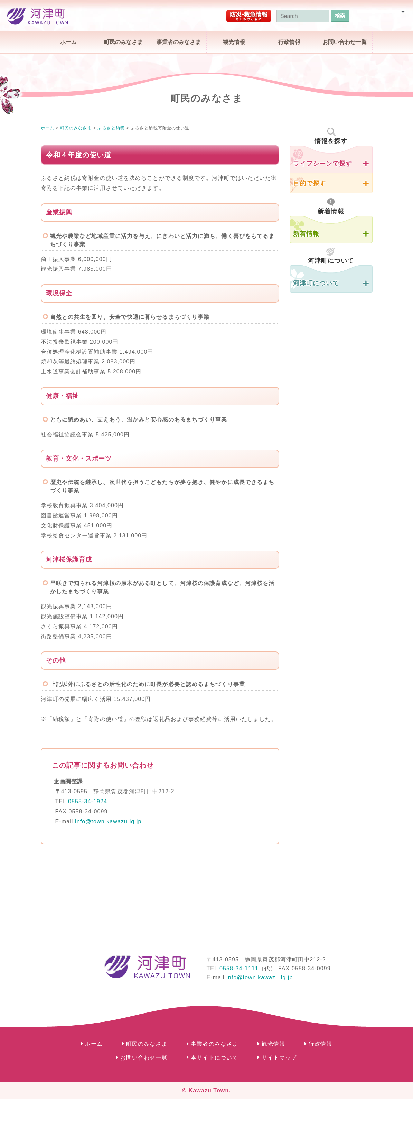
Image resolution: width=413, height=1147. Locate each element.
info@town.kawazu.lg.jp (108, 821)
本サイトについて (214, 1058)
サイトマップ (279, 1058)
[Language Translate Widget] (381, 11)
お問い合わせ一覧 (344, 42)
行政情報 (289, 42)
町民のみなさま (123, 42)
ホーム (68, 42)
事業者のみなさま (179, 42)
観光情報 (234, 42)
